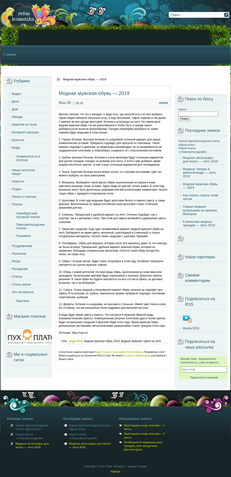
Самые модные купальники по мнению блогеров (200, 210)
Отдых (16, 189)
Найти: (182, 109)
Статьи (106, 352)
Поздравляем (22, 246)
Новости (18, 181)
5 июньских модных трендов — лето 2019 (199, 223)
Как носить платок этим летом (200, 197)
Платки (17, 204)
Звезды (17, 117)
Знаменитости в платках (28, 158)
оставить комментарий (137, 355)
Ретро (16, 261)
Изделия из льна (24, 124)
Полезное (19, 253)
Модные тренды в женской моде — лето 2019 (199, 172)
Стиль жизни (118, 352)
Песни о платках (24, 196)
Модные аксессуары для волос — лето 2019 (200, 159)
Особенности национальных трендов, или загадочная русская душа (143, 446)
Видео (16, 94)
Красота (18, 140)
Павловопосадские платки (30, 226)
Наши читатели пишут (23, 172)
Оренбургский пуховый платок (28, 215)
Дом (15, 109)
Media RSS (191, 328)
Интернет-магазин (25, 132)
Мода (97, 352)
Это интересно (135, 352)
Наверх (115, 471)
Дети (15, 101)
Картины (22, 301)
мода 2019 (76, 341)
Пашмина (23, 236)
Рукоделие (20, 269)
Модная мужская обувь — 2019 (200, 185)
